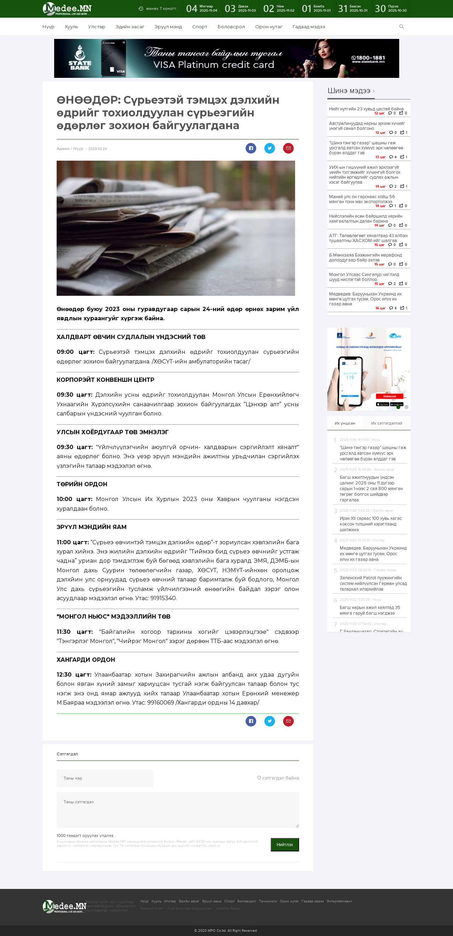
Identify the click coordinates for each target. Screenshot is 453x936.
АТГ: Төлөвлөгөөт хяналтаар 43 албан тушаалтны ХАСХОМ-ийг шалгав (368, 238)
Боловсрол (231, 26)
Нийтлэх (285, 844)
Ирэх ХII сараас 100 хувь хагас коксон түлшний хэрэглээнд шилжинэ (371, 524)
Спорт (199, 26)
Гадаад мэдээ (309, 26)
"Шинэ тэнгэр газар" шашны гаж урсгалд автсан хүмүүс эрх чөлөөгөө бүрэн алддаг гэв (366, 147)
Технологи (268, 901)
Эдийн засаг (130, 26)
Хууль (71, 26)
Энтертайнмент (339, 901)
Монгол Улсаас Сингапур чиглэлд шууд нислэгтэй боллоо (364, 277)
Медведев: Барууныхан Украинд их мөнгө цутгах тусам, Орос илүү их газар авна (365, 299)
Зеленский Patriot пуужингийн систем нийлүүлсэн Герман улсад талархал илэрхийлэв (373, 583)
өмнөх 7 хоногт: (161, 8)
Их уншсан (345, 423)
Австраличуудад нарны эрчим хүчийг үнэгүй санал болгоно (367, 126)
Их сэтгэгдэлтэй (386, 423)
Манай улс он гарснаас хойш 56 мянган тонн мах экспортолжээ (362, 199)
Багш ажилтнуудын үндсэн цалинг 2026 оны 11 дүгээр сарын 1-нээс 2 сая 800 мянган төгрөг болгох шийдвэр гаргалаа (371, 489)
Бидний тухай (152, 908)
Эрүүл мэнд (168, 26)
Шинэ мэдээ (349, 91)
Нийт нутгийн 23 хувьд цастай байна (366, 109)
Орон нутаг (268, 26)
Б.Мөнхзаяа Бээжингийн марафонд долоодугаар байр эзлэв (365, 258)
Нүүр (48, 26)
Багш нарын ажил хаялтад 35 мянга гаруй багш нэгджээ (370, 610)
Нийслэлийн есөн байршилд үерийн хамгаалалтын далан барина (365, 219)
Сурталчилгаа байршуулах (190, 908)
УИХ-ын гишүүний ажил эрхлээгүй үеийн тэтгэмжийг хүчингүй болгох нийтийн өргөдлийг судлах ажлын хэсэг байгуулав (364, 175)
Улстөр (96, 26)
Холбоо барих (228, 908)
